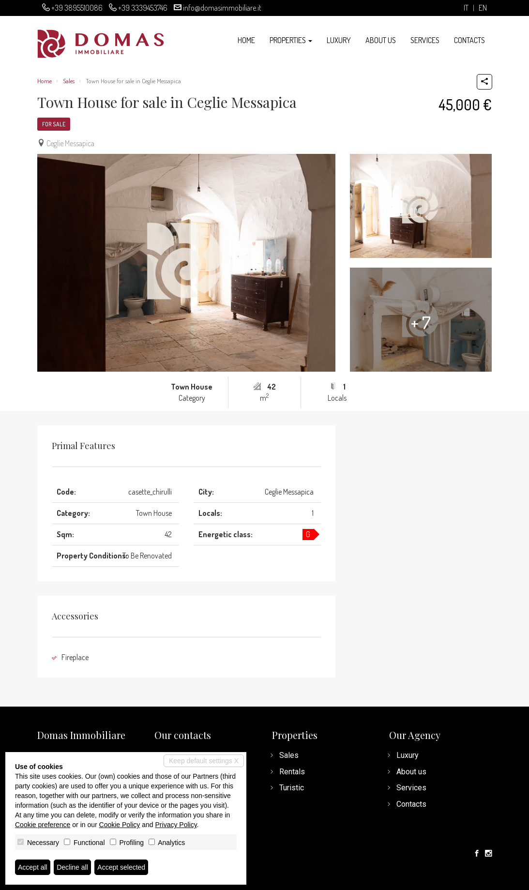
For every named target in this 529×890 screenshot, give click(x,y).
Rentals (292, 771)
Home (246, 40)
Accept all (32, 867)
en (483, 8)
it (466, 8)
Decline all (72, 867)
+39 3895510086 (77, 8)
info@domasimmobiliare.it (222, 8)
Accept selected (121, 867)
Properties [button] (291, 40)
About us (380, 40)
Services (424, 40)
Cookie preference (42, 825)
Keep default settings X (204, 761)
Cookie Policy (119, 825)
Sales (69, 81)
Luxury (339, 40)
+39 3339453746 (142, 8)
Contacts (469, 40)
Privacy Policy (176, 825)
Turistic (291, 787)
